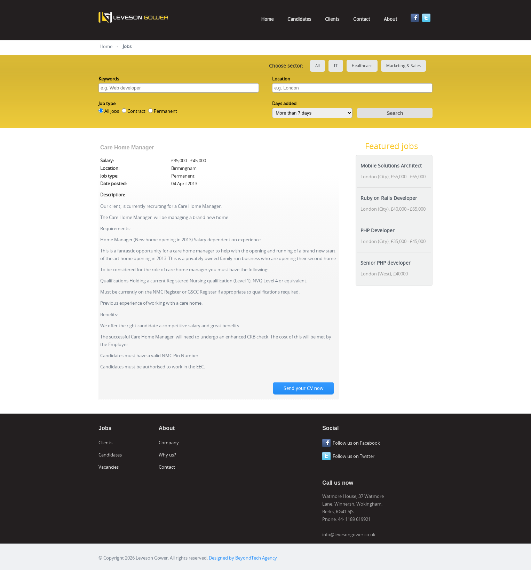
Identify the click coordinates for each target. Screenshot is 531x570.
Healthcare (362, 65)
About (390, 19)
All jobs (111, 111)
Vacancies (108, 467)
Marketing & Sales (403, 65)
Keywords (108, 79)
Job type (107, 103)
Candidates (299, 19)
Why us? (167, 455)
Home (267, 19)
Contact (361, 19)
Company (169, 442)
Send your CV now (303, 388)
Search (395, 113)
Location (281, 79)
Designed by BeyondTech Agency (243, 558)
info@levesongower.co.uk (348, 534)
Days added (284, 103)
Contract (136, 111)
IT (336, 65)
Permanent (165, 111)
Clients (332, 19)
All (317, 65)
